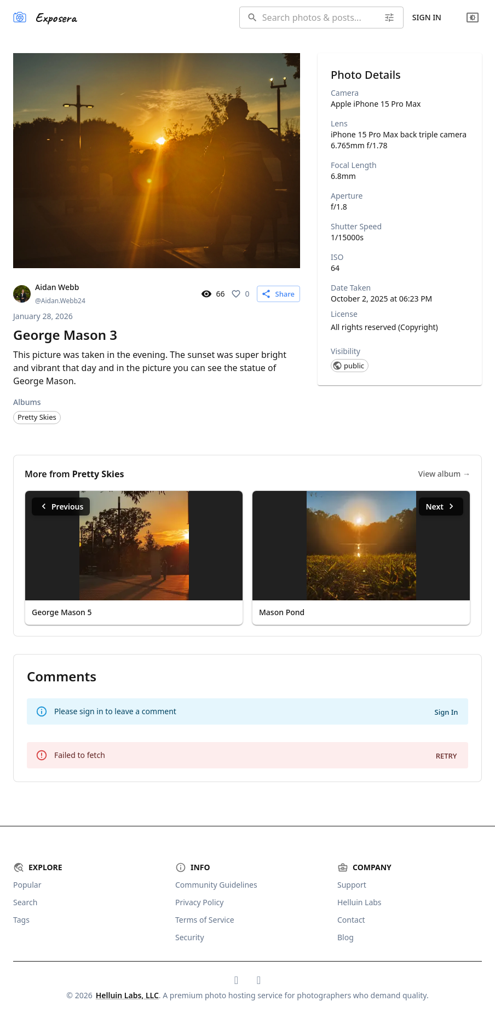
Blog (345, 937)
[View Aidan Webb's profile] (49, 293)
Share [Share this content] (278, 294)
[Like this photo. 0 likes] (240, 294)
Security (189, 937)
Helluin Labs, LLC (127, 995)
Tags (21, 920)
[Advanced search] (389, 17)
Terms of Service (204, 920)
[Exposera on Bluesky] (236, 980)
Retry (446, 756)
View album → (444, 473)
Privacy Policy (199, 902)
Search (25, 902)
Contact (351, 920)
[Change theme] (472, 17)
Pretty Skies (98, 474)
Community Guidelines (216, 884)
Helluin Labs (359, 902)
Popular (27, 884)
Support (351, 884)
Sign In (426, 17)
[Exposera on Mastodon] (259, 980)
